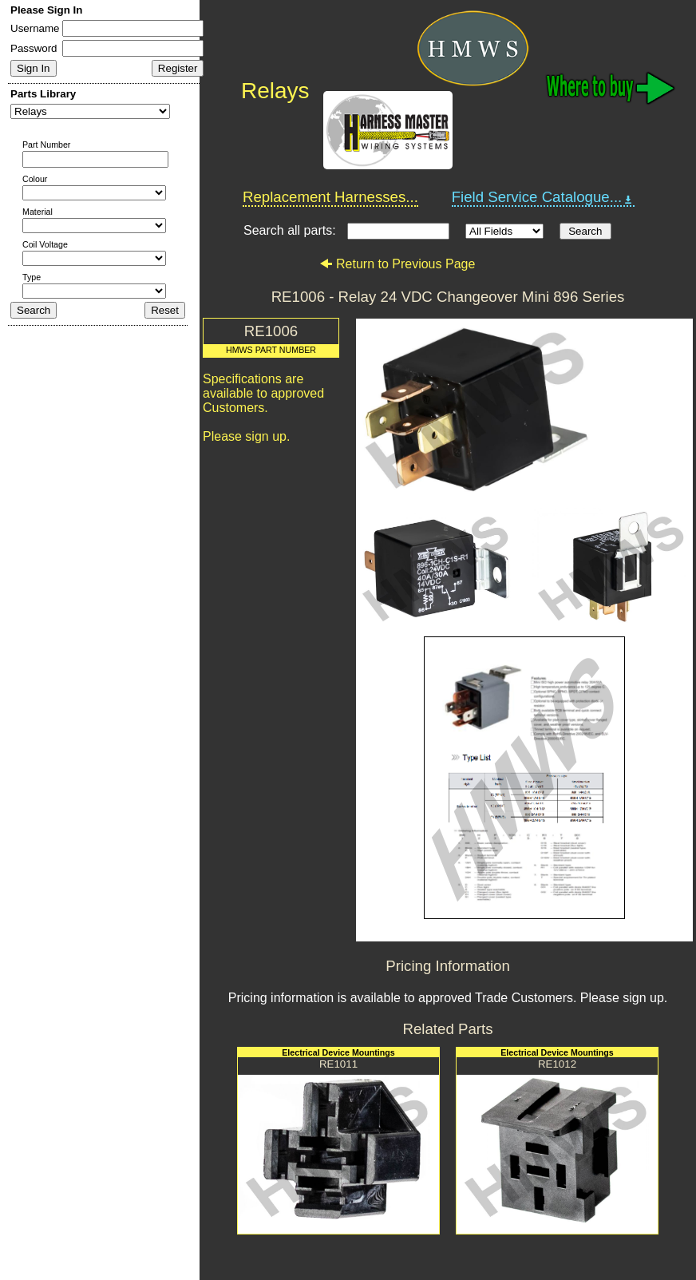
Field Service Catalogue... (543, 197)
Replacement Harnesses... (330, 196)
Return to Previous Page (397, 264)
